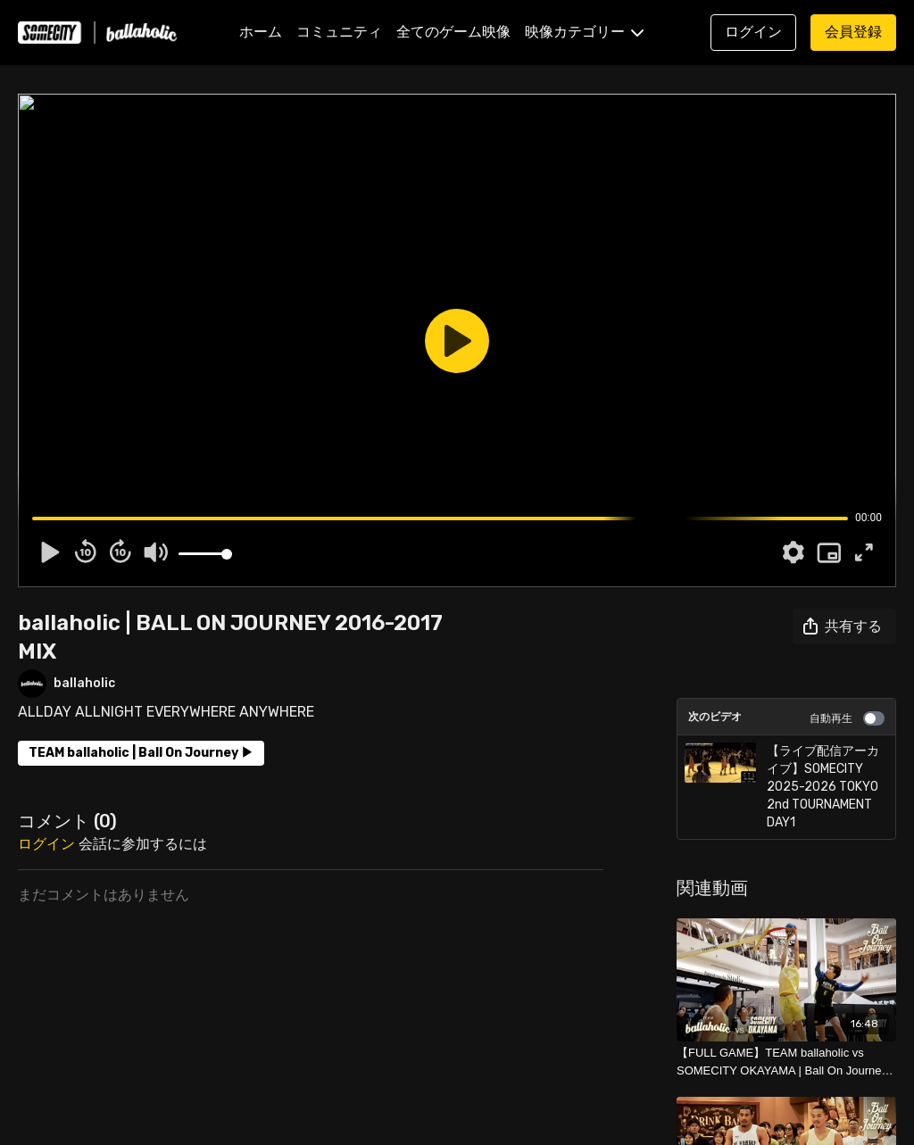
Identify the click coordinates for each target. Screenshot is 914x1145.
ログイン (46, 843)
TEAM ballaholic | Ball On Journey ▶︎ (141, 752)
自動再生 (847, 718)
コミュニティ (339, 31)
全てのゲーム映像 (453, 31)
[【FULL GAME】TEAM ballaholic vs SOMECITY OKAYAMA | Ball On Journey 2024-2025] (786, 1061)
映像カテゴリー (584, 31)
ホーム (260, 31)
